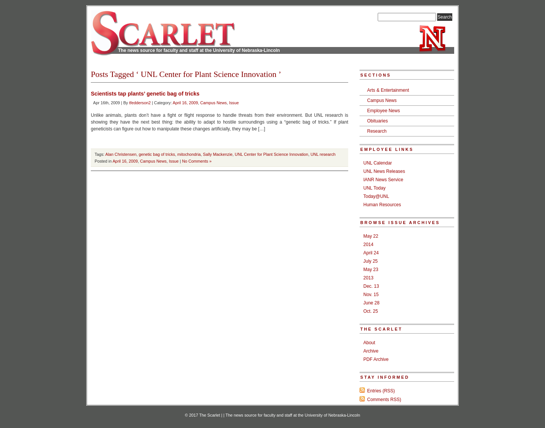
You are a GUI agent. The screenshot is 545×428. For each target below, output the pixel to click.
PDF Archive (376, 359)
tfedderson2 (140, 102)
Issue (234, 102)
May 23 (370, 269)
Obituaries (377, 121)
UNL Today (374, 188)
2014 (368, 244)
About (369, 342)
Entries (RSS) (381, 391)
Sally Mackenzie (217, 154)
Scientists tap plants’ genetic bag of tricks (145, 94)
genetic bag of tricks (157, 154)
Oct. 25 (370, 311)
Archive (370, 351)
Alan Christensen (120, 154)
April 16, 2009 (185, 102)
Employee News (383, 110)
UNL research (322, 154)
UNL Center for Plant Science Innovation (271, 154)
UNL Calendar (377, 163)
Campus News (213, 102)
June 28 (371, 303)
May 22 (370, 236)
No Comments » (197, 161)
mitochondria (189, 154)
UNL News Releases (384, 171)
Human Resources (382, 204)
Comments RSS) (384, 399)
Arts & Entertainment (388, 90)
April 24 (371, 253)
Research (376, 131)
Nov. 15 (370, 294)
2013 (368, 278)
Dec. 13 (371, 286)
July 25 (370, 261)
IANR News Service (383, 179)
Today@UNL (376, 196)
